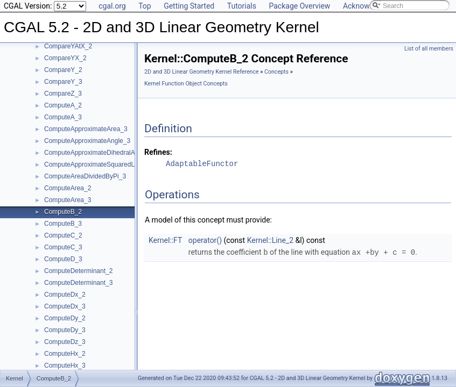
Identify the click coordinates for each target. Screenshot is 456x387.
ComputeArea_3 (67, 200)
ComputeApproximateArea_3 (86, 129)
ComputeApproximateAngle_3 (87, 141)
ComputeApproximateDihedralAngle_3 (99, 152)
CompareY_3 (63, 81)
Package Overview (299, 6)
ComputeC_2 (63, 235)
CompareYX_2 (65, 58)
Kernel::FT (165, 240)
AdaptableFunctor (202, 164)
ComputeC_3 (63, 247)
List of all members (428, 48)
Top (144, 6)
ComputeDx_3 (65, 306)
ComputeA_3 (63, 117)
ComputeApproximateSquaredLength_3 (101, 164)
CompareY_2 (63, 70)
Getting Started (189, 6)
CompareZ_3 (63, 93)
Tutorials (241, 6)
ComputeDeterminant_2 (78, 271)
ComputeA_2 (63, 105)
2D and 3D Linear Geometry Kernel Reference (201, 71)
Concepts (276, 71)
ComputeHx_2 (65, 353)
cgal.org (112, 6)
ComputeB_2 (63, 212)
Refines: (158, 152)
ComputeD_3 (63, 259)
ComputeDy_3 (65, 330)
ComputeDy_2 (65, 318)
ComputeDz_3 (65, 342)
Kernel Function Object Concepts (186, 83)
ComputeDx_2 (65, 294)
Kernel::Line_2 (270, 240)
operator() (205, 240)
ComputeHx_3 (65, 365)
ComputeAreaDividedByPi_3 (85, 176)
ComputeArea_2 (67, 188)
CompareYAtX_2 (68, 46)
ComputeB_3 (63, 223)
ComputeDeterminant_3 (78, 282)
